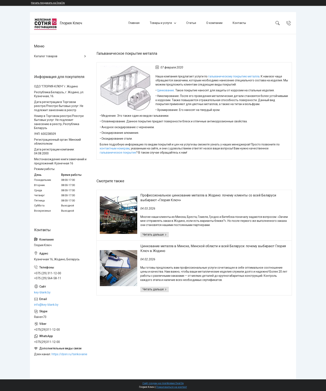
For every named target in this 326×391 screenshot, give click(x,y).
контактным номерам (115, 148)
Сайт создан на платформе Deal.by (163, 383)
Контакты (239, 23)
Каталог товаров (45, 56)
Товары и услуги (161, 23)
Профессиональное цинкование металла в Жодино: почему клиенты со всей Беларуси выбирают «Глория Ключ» (208, 197)
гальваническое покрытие (118, 152)
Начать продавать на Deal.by (48, 2)
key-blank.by (42, 292)
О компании (214, 23)
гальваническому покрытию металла (233, 76)
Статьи (191, 23)
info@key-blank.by (46, 304)
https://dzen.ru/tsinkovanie (69, 354)
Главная (134, 23)
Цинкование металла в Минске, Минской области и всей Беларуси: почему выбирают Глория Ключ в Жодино (213, 248)
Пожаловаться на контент (171, 387)
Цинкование (165, 90)
